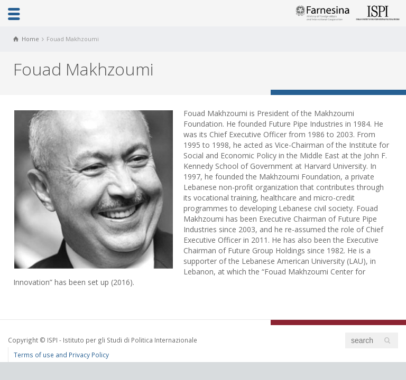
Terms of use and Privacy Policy (61, 354)
